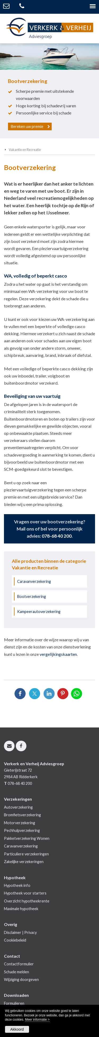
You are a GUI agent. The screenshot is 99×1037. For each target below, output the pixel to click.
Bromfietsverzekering (22, 815)
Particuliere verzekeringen (26, 854)
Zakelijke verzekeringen (24, 861)
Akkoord (17, 1029)
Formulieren (14, 1003)
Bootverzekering (31, 596)
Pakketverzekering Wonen (26, 838)
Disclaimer (12, 932)
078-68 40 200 (57, 536)
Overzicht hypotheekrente (26, 901)
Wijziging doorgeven (21, 979)
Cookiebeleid (15, 940)
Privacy (30, 932)
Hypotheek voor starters (25, 893)
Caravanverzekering (34, 581)
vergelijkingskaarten (58, 654)
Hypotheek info (17, 885)
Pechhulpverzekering (22, 830)
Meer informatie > (37, 1019)
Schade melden (16, 972)
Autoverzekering (18, 807)
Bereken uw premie (27, 126)
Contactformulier (19, 964)
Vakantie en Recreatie (25, 150)
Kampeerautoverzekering (38, 611)
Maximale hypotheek (21, 908)
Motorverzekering (19, 823)
